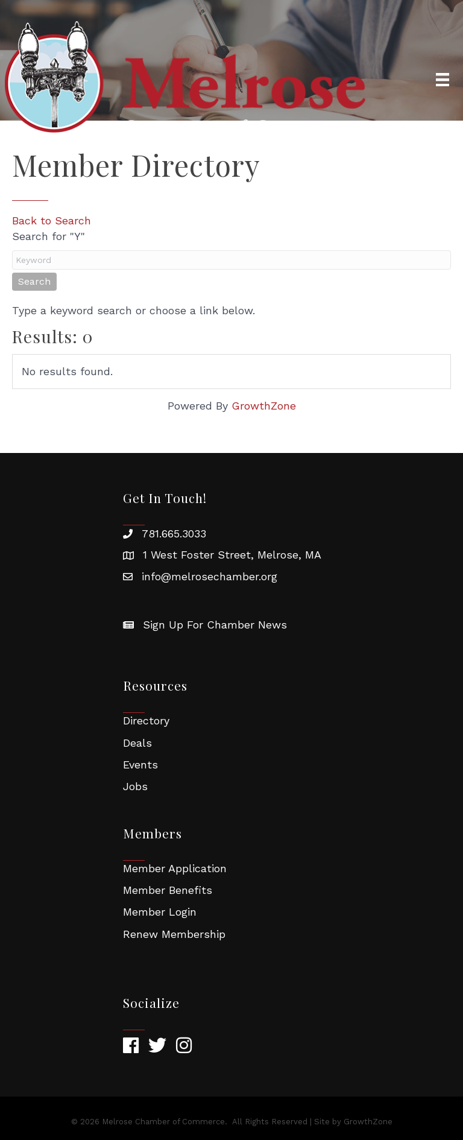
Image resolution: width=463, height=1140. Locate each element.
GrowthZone (264, 405)
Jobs (135, 786)
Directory (146, 720)
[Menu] (442, 80)
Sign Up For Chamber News (215, 624)
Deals (137, 742)
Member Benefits (167, 890)
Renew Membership (174, 934)
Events (140, 764)
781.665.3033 (174, 533)
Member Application (175, 868)
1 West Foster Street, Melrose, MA (232, 554)
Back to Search (51, 220)
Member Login (160, 911)
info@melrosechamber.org (209, 576)
